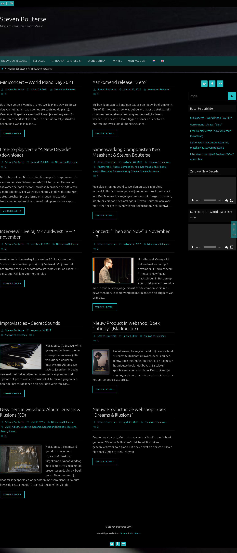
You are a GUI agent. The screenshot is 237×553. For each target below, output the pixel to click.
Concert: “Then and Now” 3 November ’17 (131, 239)
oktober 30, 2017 (42, 249)
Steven (136, 176)
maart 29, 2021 (41, 89)
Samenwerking (122, 176)
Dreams (38, 431)
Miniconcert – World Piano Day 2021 (37, 82)
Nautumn (106, 176)
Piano (14, 436)
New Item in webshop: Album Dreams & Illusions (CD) (40, 417)
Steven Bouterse (23, 19)
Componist (127, 171)
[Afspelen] (192, 205)
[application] (212, 195)
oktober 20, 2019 (134, 162)
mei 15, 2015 (39, 427)
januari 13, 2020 (133, 89)
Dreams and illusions (56, 431)
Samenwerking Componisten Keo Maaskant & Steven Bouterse (126, 152)
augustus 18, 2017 (42, 335)
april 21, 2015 (132, 427)
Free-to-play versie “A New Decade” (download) (35, 152)
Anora (116, 171)
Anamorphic (105, 171)
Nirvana (123, 538)
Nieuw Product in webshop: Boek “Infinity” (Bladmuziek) (126, 331)
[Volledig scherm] (232, 205)
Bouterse (27, 431)
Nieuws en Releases (16, 94)
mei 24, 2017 (132, 341)
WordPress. (135, 538)
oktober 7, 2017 (133, 249)
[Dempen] (226, 205)
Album (16, 431)
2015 (8, 431)
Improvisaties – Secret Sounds (30, 328)
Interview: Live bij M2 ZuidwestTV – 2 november (37, 239)
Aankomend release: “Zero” (119, 82)
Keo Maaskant (149, 171)
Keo (137, 171)
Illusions (5, 436)
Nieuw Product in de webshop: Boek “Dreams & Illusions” (129, 417)
